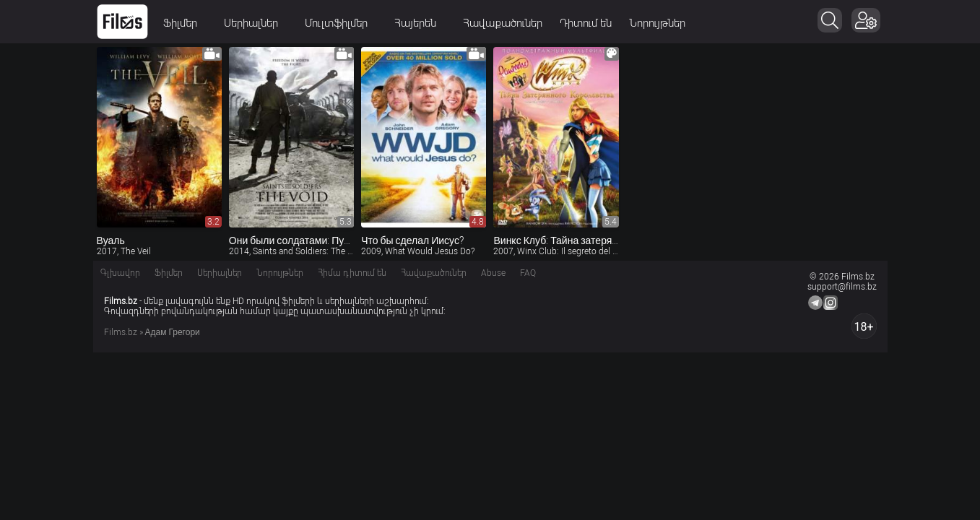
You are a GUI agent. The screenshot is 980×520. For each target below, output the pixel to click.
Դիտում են (586, 23)
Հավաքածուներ (502, 23)
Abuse (493, 273)
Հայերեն (420, 23)
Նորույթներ (657, 23)
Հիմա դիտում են (352, 273)
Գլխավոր (120, 273)
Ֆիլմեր (185, 23)
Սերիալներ (255, 23)
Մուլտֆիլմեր (341, 23)
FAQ (528, 273)
